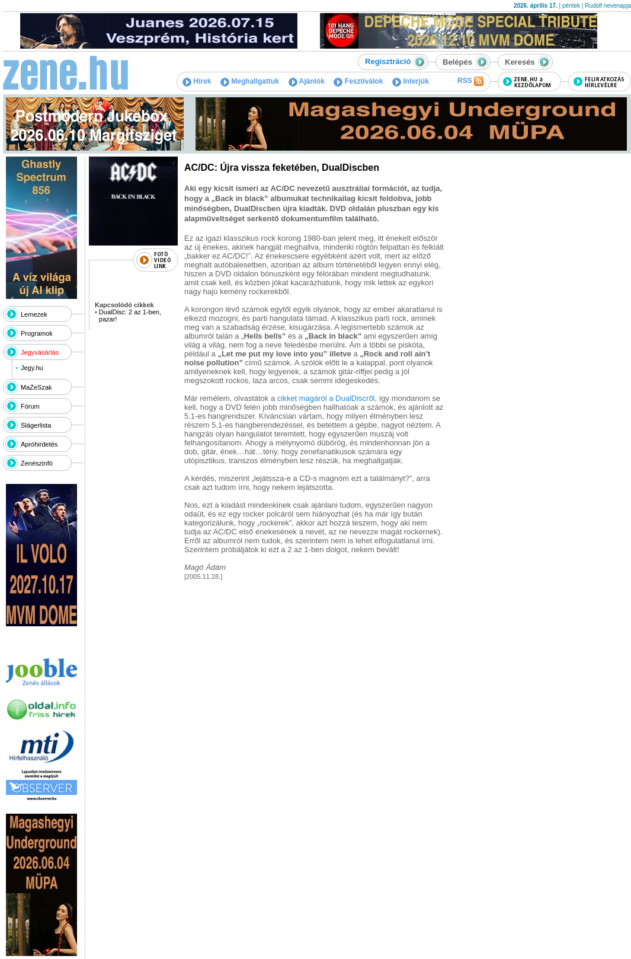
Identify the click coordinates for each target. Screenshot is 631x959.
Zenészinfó (37, 463)
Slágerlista (36, 425)
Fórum (30, 406)
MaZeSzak (36, 387)
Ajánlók (307, 81)
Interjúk (410, 81)
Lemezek (34, 314)
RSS (470, 81)
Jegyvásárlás (40, 352)
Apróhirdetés (39, 444)
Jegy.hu (32, 367)
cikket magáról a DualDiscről (326, 398)
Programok (37, 333)
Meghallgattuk (249, 81)
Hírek (196, 81)
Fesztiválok (358, 81)
